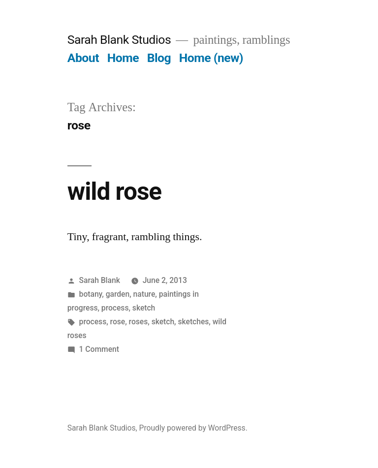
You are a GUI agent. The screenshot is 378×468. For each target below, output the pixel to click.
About (83, 58)
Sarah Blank (99, 280)
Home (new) (211, 58)
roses (138, 321)
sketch (143, 307)
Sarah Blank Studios (119, 39)
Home (123, 58)
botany (90, 294)
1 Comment (99, 349)
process (115, 307)
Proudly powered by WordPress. (193, 428)
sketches (193, 321)
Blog (159, 58)
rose (118, 321)
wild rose (114, 191)
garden (118, 294)
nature (144, 294)
